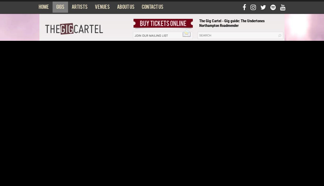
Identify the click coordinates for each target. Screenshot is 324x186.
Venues (102, 8)
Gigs (60, 8)
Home (44, 8)
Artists (80, 8)
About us (126, 8)
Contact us (152, 8)
